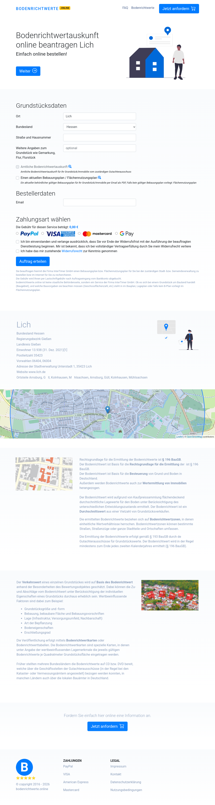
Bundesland (24, 127)
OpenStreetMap (194, 437)
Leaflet (179, 437)
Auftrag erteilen (32, 261)
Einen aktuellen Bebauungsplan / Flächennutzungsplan (59, 178)
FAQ (125, 8)
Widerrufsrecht (72, 251)
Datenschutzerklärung (125, 782)
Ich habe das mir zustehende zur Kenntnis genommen (69, 251)
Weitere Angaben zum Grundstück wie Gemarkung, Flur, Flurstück (35, 152)
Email (20, 202)
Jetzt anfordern (179, 8)
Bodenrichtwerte (37, 8)
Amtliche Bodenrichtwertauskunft (44, 167)
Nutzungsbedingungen (126, 790)
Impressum (118, 766)
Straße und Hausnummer (33, 137)
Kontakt (115, 774)
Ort (18, 116)
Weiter (28, 71)
